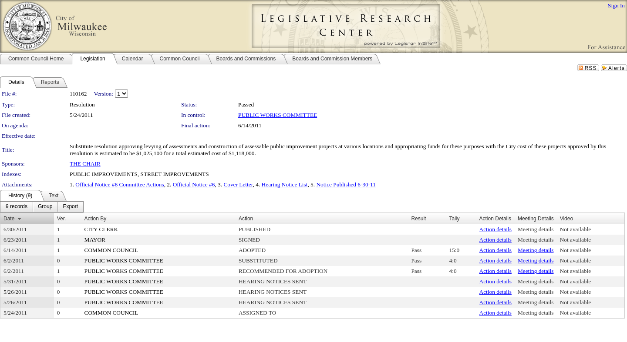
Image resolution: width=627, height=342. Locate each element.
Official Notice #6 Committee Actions (119, 184)
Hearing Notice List (285, 184)
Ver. (61, 219)
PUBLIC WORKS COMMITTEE (277, 115)
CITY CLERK (101, 229)
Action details (495, 229)
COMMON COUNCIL (111, 250)
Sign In (616, 5)
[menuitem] (16, 207)
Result (418, 219)
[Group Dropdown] (45, 207)
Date (8, 219)
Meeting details (536, 229)
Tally (454, 219)
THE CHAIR (85, 163)
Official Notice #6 (194, 184)
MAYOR (94, 239)
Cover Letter (238, 184)
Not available (575, 229)
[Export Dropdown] (70, 207)
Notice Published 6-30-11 (345, 184)
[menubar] (42, 207)
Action (246, 219)
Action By (95, 219)
